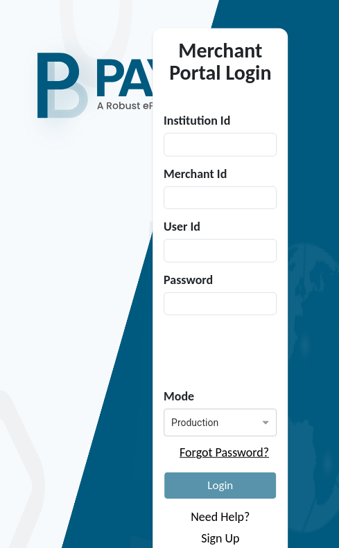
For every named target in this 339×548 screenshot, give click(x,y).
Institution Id (197, 120)
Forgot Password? (224, 452)
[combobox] (208, 420)
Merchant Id (195, 173)
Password (188, 279)
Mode (179, 396)
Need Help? (220, 516)
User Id (182, 226)
